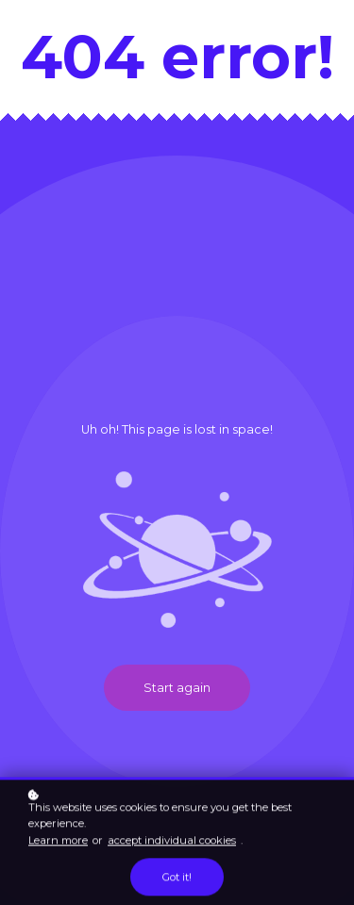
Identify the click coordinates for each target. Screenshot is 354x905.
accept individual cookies (172, 840)
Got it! (177, 878)
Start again (177, 688)
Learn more (58, 840)
